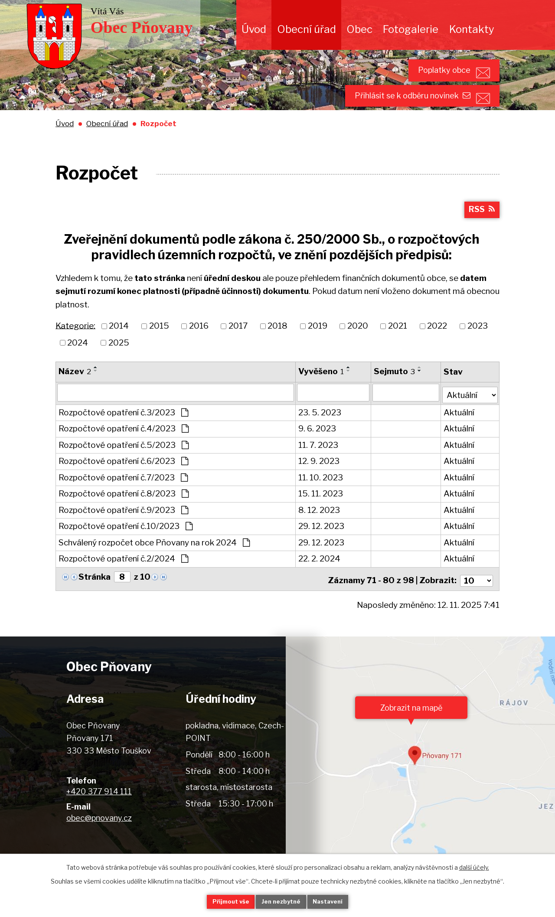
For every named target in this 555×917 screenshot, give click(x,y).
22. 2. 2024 (320, 576)
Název (75, 390)
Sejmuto (394, 390)
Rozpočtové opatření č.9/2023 (123, 527)
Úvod (254, 29)
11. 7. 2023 (319, 462)
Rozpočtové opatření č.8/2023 (124, 511)
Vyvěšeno (321, 390)
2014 (119, 345)
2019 (317, 345)
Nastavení (337, 901)
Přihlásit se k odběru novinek (398, 109)
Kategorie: (75, 345)
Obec (359, 29)
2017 (238, 345)
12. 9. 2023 (319, 478)
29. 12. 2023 (322, 543)
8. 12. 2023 (319, 527)
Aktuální (459, 430)
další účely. (474, 866)
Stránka (94, 594)
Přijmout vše (221, 901)
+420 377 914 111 (99, 805)
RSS (481, 228)
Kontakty (471, 29)
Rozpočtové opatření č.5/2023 (124, 462)
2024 (77, 362)
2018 (277, 345)
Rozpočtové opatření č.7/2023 (123, 495)
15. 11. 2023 (321, 511)
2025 (118, 362)
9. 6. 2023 (317, 446)
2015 (159, 345)
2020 (357, 345)
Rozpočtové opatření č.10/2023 (126, 543)
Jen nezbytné (281, 901)
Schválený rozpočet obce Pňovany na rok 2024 (154, 560)
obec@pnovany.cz (99, 831)
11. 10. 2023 (321, 495)
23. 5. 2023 (320, 430)
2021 (397, 345)
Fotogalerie (410, 29)
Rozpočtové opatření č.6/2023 (123, 478)
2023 (477, 345)
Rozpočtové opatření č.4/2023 (124, 446)
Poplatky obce (430, 74)
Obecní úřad (306, 29)
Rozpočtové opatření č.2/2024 (123, 576)
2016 (199, 345)
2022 (437, 345)
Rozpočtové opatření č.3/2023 (123, 430)
